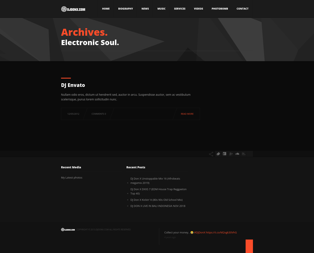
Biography (125, 8)
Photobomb (220, 8)
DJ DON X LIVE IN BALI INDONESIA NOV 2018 (157, 206)
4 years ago (170, 237)
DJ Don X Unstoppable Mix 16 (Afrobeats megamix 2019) (155, 181)
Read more (187, 113)
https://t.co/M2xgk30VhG (221, 232)
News (145, 8)
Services (179, 8)
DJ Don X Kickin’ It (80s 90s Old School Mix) (156, 200)
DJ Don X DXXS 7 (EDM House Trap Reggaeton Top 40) (158, 191)
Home (106, 8)
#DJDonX (199, 232)
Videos (198, 8)
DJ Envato (73, 85)
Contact (242, 8)
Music (161, 8)
